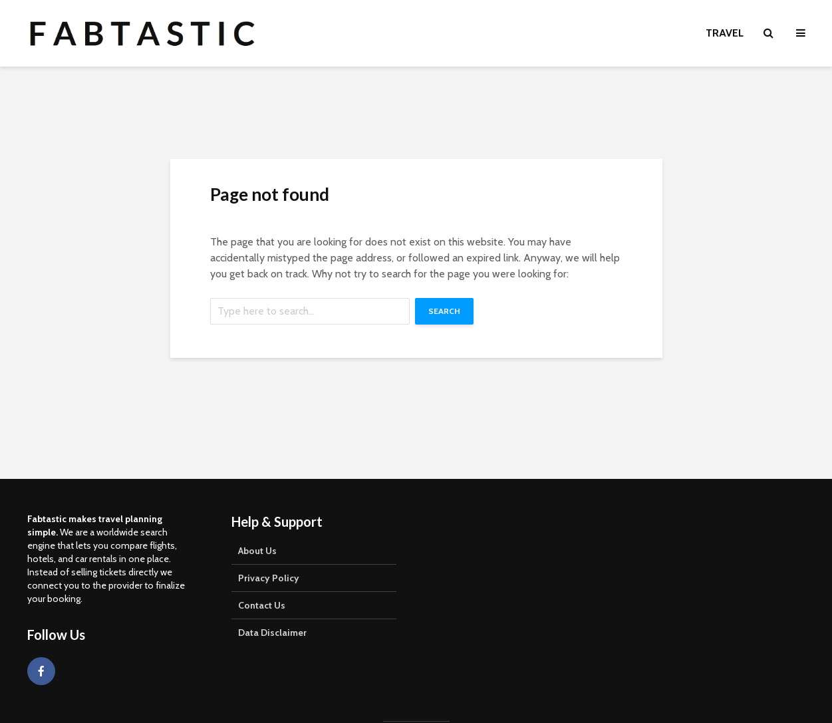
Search (444, 311)
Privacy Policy (268, 578)
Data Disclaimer (272, 633)
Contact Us (261, 605)
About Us (257, 551)
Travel (725, 33)
